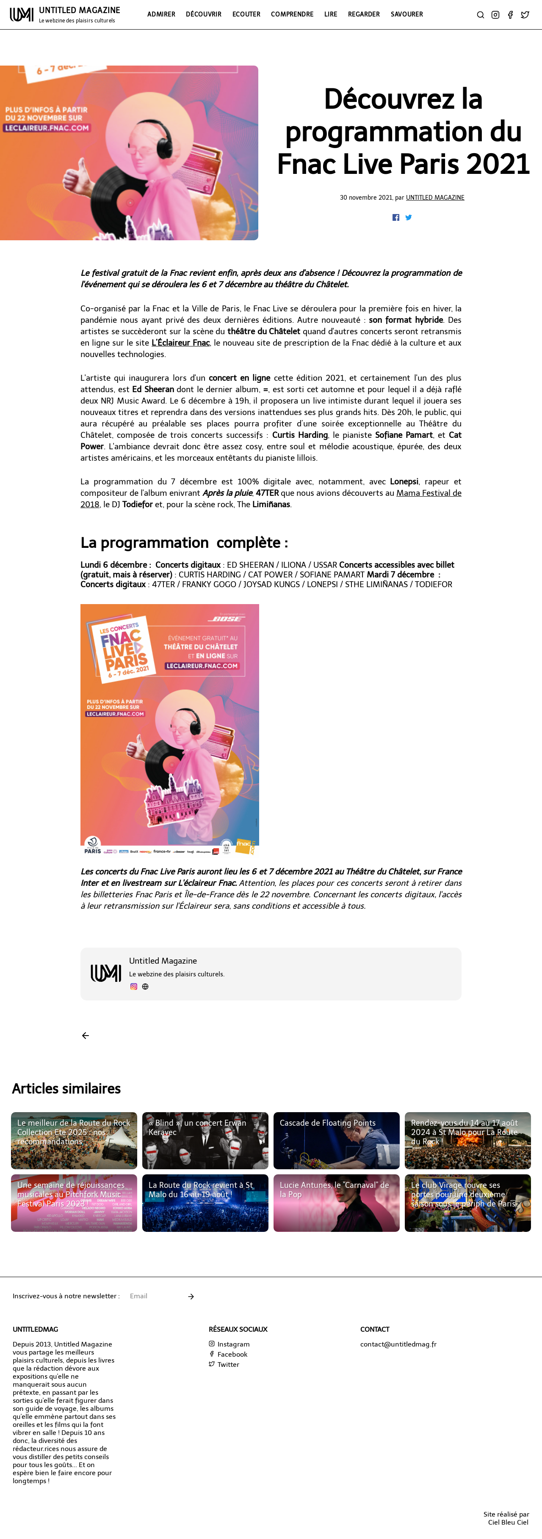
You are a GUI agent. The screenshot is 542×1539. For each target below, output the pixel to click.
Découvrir (203, 14)
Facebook (228, 1354)
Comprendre (292, 14)
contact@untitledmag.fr (398, 1344)
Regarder (364, 14)
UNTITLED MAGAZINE (79, 15)
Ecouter (246, 14)
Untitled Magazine (435, 197)
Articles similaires (66, 1089)
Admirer (161, 14)
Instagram (229, 1344)
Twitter (224, 1364)
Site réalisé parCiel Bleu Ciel (506, 1518)
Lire (330, 14)
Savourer (407, 14)
